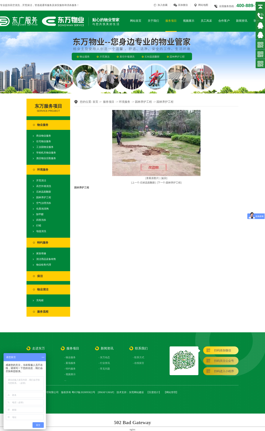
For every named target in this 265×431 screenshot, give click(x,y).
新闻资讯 (241, 20)
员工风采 (206, 20)
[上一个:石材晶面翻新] (143, 182)
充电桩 (40, 300)
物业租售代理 (43, 264)
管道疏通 (40, 5)
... (65, 380)
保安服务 (59, 5)
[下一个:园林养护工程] (169, 182)
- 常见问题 (104, 368)
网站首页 (135, 20)
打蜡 (38, 225)
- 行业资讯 (104, 363)
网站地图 (203, 5)
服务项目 (171, 20)
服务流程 (42, 311)
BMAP (102, 392)
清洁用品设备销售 (46, 259)
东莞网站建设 (136, 392)
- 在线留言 (138, 363)
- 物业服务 (70, 357)
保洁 (40, 276)
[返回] (164, 178)
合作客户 (224, 20)
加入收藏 (162, 5)
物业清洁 (42, 289)
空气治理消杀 (43, 203)
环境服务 (42, 169)
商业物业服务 (43, 135)
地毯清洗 (41, 231)
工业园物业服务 (45, 147)
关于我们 (153, 20)
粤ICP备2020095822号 (83, 392)
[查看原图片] (152, 178)
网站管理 (171, 392)
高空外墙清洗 (43, 186)
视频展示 (188, 20)
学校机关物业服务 (46, 152)
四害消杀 (41, 220)
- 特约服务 (70, 368)
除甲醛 (40, 214)
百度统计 (154, 392)
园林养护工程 (43, 197)
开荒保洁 (27, 5)
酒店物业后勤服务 (46, 158)
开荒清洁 (41, 180)
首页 (95, 101)
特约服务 (42, 242)
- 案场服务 (70, 363)
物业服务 (42, 124)
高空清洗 (15, 5)
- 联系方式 (138, 357)
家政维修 (41, 253)
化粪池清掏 (42, 208)
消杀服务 (72, 5)
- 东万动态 (104, 357)
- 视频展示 (70, 374)
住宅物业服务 (43, 141)
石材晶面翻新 (43, 191)
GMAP (109, 392)
